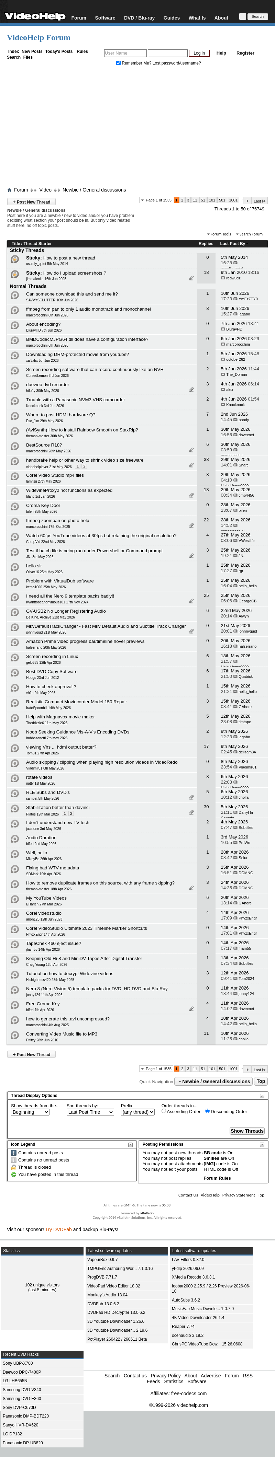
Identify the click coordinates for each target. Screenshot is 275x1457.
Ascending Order (181, 1111)
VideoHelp (210, 1195)
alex (229, 390)
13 (206, 489)
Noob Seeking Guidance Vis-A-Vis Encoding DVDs (77, 732)
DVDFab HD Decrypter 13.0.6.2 (116, 1312)
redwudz (233, 278)
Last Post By (235, 243)
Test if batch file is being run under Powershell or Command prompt (94, 550)
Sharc (244, 465)
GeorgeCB (247, 601)
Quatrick (246, 676)
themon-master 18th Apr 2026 (49, 889)
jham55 (245, 948)
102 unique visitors (42, 1285)
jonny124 (246, 994)
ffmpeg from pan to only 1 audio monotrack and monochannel (88, 309)
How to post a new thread (69, 258)
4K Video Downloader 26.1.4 (198, 1317)
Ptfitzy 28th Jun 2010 (42, 1040)
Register (245, 53)
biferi (243, 510)
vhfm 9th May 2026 (40, 693)
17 (206, 746)
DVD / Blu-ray (139, 17)
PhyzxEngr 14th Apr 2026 (45, 934)
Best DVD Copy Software (52, 671)
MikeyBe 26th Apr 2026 (44, 859)
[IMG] (209, 1163)
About (221, 17)
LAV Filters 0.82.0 (188, 1259)
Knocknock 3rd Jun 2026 (45, 406)
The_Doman (236, 374)
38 (206, 459)
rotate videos (39, 777)
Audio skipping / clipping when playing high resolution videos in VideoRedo (102, 762)
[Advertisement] (137, 128)
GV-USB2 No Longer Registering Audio (66, 611)
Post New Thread (31, 202)
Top (261, 1081)
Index (13, 51)
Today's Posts (59, 51)
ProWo (244, 843)
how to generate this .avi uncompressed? (68, 1018)
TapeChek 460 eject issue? (53, 943)
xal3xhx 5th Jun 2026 (42, 360)
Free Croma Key (43, 1003)
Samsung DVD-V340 (22, 1389)
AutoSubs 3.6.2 (186, 1300)
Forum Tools (221, 234)
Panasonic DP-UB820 (23, 1443)
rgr (241, 571)
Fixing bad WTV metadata (52, 867)
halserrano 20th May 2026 (46, 647)
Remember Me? (134, 63)
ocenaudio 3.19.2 (188, 1335)
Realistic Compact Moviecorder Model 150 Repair (76, 701)
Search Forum (251, 234)
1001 (233, 200)
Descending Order (226, 1111)
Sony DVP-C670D (19, 1407)
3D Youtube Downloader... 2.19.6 (117, 1330)
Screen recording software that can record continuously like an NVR (95, 369)
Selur (243, 858)
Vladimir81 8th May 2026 (45, 768)
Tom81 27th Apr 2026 (42, 753)
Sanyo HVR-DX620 (20, 1425)
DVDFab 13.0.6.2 (103, 1304)
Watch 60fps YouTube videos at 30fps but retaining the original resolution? (101, 535)
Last (260, 201)
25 (206, 595)
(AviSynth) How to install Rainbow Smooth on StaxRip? (82, 429)
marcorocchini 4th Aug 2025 (47, 1025)
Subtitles (246, 827)
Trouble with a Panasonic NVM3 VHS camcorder (75, 399)
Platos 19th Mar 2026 (42, 814)
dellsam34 (247, 752)
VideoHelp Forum (38, 37)
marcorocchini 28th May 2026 (48, 451)
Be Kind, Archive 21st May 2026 (50, 617)
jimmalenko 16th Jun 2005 (46, 279)
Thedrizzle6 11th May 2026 (47, 723)
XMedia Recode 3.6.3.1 (193, 1277)
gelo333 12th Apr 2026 (43, 662)
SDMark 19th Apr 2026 (43, 874)
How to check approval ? (51, 686)
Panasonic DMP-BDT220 (26, 1416)
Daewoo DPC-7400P (22, 1372)
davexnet (246, 435)
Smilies (211, 1158)
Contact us (135, 1375)
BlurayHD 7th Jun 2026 (44, 330)
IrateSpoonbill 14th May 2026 (48, 708)
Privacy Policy (166, 1375)
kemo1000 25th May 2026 (46, 587)
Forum (78, 17)
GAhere (245, 707)
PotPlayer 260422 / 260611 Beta (117, 1339)
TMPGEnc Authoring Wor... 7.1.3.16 (120, 1268)
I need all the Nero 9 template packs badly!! (70, 596)
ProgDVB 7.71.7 (102, 1277)
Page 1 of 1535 (159, 200)
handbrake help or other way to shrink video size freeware (85, 460)
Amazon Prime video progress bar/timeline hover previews (85, 641)
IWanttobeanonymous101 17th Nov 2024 (57, 602)
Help (221, 53)
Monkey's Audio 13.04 (107, 1295)
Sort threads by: (82, 1105)
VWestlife (246, 541)
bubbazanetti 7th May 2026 (47, 738)
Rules (82, 51)
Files (28, 57)
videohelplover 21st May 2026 (49, 467)
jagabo (244, 314)
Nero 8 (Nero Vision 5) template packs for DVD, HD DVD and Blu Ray (97, 988)
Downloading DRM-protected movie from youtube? (77, 354)
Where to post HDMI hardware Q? (60, 414)
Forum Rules (217, 1178)
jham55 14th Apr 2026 (43, 949)
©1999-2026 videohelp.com (178, 1405)
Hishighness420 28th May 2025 (50, 980)
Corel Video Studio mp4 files (55, 475)
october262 (235, 359)
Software (105, 17)
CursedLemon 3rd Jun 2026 (47, 376)
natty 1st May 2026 (40, 783)
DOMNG (246, 873)
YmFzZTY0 (248, 299)
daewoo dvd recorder (47, 384)
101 (212, 200)
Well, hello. (37, 852)
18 (206, 272)
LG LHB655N (15, 1380)
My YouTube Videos (46, 898)
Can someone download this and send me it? (72, 294)
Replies (206, 243)
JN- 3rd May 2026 (39, 557)
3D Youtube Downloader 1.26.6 (115, 1321)
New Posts (32, 51)
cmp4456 (246, 495)
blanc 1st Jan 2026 (40, 496)
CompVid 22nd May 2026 (45, 542)
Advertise (211, 1375)
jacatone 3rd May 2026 (43, 829)
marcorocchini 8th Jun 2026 (47, 315)
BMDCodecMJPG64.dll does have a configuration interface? (87, 339)
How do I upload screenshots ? (74, 273)
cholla (244, 797)
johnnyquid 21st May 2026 (46, 632)
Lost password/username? (177, 63)
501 (222, 200)
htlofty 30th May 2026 (42, 391)
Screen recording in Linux (52, 656)
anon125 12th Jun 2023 (44, 919)
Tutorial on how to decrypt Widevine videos (69, 973)
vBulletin (147, 1213)
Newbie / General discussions (94, 190)
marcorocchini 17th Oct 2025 (48, 527)
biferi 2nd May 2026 (41, 844)
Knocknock (235, 405)
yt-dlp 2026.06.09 (188, 1268)
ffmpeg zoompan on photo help (57, 520)
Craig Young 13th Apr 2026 (46, 965)
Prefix (126, 1105)
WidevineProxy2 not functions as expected (69, 490)
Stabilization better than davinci (58, 807)
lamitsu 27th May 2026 (43, 481)
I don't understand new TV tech (57, 822)
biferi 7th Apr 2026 (40, 1010)
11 (195, 200)
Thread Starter (37, 243)
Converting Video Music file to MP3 (61, 1034)
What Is (197, 17)
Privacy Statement (238, 1195)
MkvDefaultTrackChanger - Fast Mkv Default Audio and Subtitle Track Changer (106, 626)
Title (16, 243)
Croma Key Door (43, 505)
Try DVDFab (58, 1229)
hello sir (34, 565)
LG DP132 (12, 1434)
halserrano (247, 646)
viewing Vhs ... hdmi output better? (61, 747)
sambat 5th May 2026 (42, 798)
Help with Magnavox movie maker (60, 716)
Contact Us (188, 1195)
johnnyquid (248, 631)
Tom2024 (246, 978)
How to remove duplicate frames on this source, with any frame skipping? (100, 883)
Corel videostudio (44, 913)
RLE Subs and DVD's (48, 792)
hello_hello (248, 586)
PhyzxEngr (248, 918)
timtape (245, 722)
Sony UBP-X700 (18, 1363)
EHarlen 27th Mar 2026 (44, 904)
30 (206, 806)
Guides (172, 17)
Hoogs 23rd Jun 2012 (42, 678)
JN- (241, 556)
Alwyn (244, 616)
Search (14, 57)
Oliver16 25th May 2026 (44, 572)
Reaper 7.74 (183, 1326)
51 (203, 200)
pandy (244, 420)
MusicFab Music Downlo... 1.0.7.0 (203, 1308)
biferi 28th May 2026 (41, 511)
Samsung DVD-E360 (22, 1398)
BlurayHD (234, 329)
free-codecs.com (189, 1393)
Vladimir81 (247, 767)
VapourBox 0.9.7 (102, 1259)
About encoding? (43, 324)
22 (206, 519)
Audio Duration (41, 837)
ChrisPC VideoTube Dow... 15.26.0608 (207, 1344)
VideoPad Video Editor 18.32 (113, 1286)
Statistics (173, 1381)
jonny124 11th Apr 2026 (44, 995)
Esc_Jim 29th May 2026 (44, 421)
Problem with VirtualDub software (60, 580)
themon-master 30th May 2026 (49, 436)
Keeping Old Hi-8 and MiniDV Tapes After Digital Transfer (84, 958)
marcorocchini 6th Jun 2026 (47, 345)
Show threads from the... (35, 1105)
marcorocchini (238, 344)
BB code (213, 1152)
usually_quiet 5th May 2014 (47, 264)
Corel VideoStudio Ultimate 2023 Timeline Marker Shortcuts (86, 928)
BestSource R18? (44, 445)
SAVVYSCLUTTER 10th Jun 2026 (52, 300)
